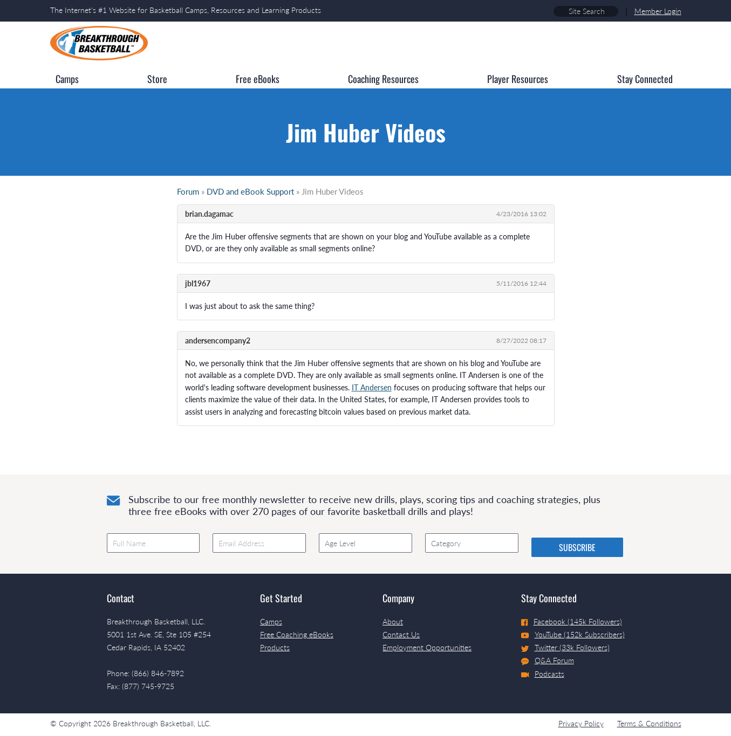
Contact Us (401, 634)
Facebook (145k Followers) (571, 621)
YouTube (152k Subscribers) (573, 634)
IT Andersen (372, 387)
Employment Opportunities (427, 647)
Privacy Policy (581, 723)
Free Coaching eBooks (296, 634)
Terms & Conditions (649, 723)
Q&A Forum (547, 660)
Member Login (657, 11)
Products (275, 647)
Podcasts (542, 673)
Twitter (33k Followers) (565, 647)
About (392, 621)
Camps (271, 621)
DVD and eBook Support (250, 191)
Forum (188, 191)
